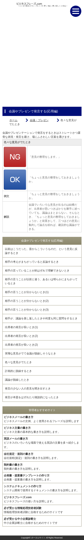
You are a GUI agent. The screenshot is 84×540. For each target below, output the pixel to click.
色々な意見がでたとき (18, 362)
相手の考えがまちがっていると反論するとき (32, 261)
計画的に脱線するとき (18, 371)
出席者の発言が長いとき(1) (21, 327)
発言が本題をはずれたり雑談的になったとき (32, 397)
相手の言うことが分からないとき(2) (27, 300)
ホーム (13, 120)
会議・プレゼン (39, 120)
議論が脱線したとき (17, 379)
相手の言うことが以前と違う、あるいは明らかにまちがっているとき (41, 281)
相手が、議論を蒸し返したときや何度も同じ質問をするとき (41, 318)
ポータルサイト (38, 538)
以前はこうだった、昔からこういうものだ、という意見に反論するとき (41, 251)
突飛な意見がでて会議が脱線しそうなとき (30, 353)
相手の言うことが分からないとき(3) (27, 309)
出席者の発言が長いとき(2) (21, 336)
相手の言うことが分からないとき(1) (27, 292)
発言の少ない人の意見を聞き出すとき (28, 388)
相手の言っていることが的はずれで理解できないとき (37, 270)
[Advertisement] (42, 64)
